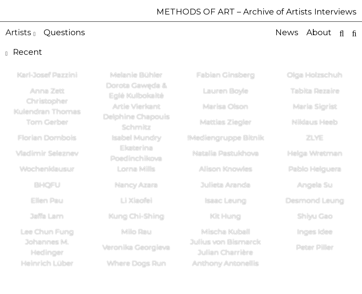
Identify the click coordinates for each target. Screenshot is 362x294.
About (318, 32)
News (286, 32)
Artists (20, 32)
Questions (64, 32)
